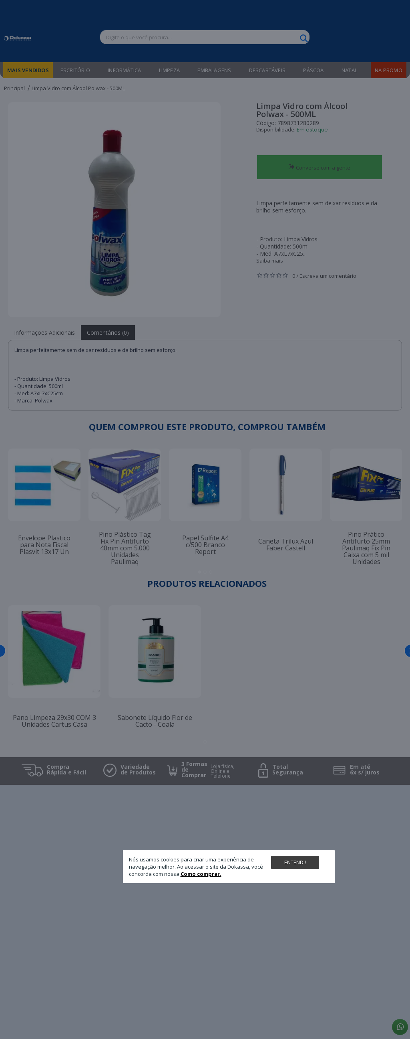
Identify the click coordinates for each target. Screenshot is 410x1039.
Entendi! (295, 862)
